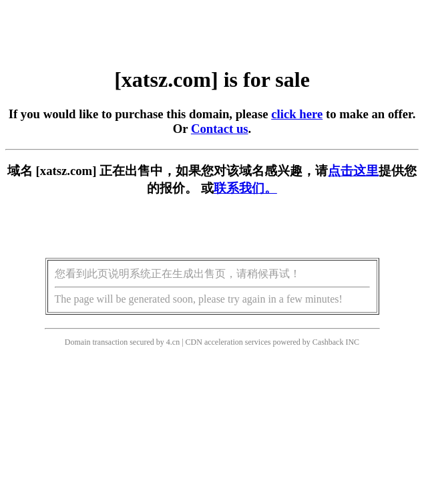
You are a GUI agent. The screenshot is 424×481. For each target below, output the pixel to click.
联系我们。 (245, 188)
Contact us (219, 129)
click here (297, 114)
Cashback (328, 342)
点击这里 (353, 171)
